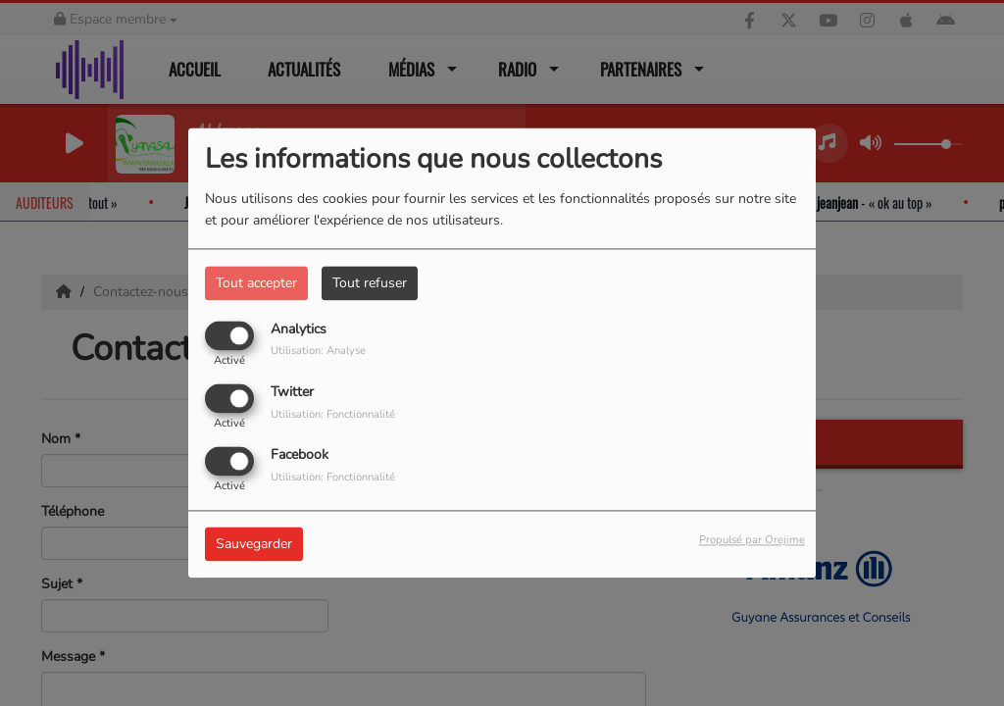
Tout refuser (369, 283)
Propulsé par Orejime (752, 540)
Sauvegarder (254, 544)
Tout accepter (256, 283)
